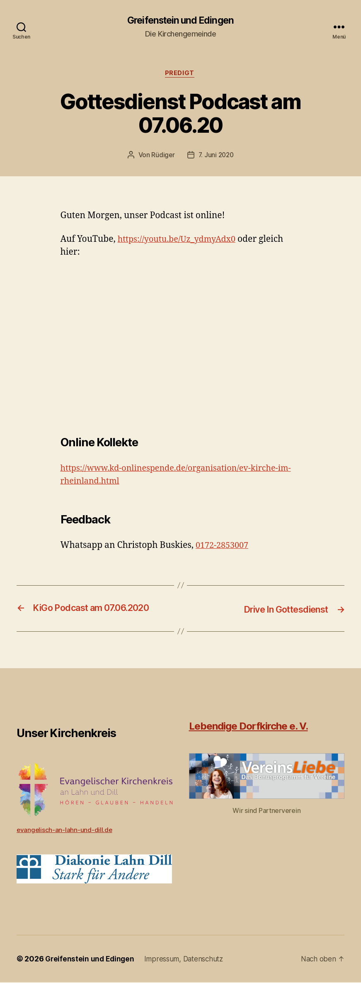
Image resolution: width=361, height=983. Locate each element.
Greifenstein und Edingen (180, 21)
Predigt (181, 74)
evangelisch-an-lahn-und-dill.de (65, 830)
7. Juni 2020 (216, 156)
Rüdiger (162, 156)
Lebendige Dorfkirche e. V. (248, 727)
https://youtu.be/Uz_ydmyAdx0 (181, 240)
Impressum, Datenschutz (187, 959)
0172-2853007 (224, 546)
